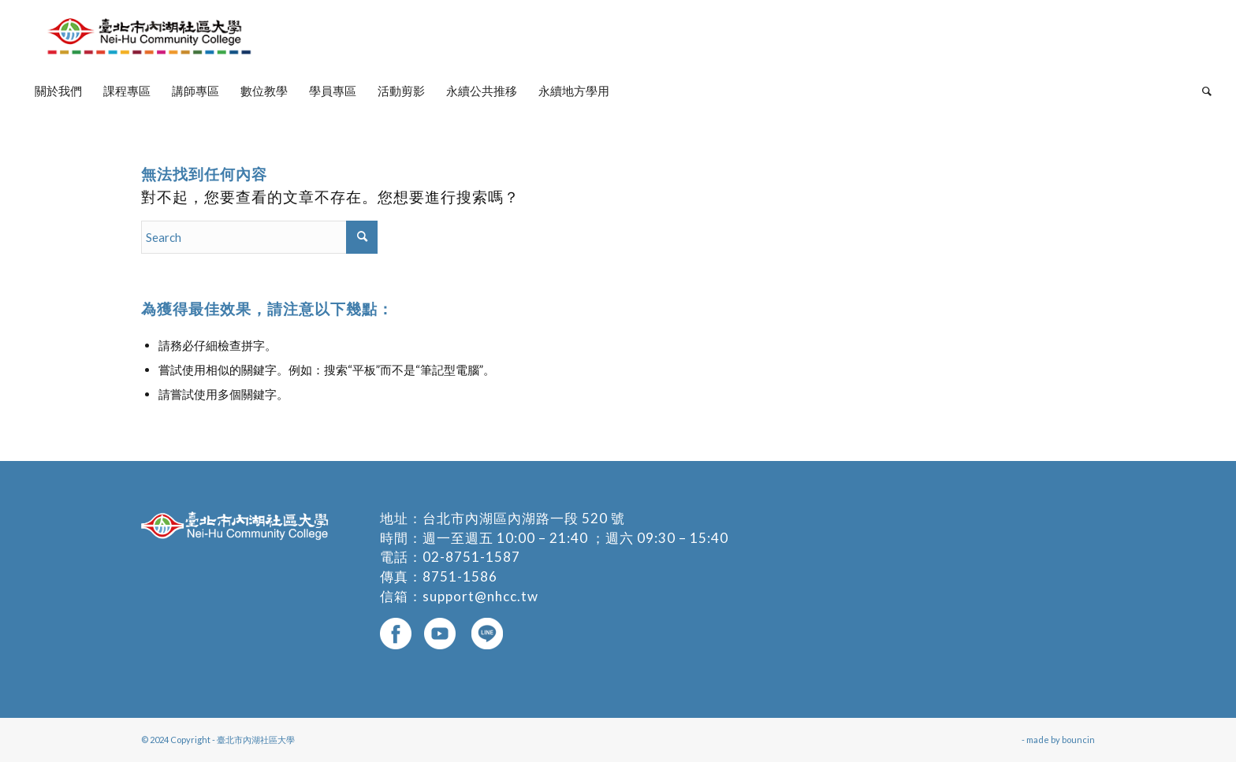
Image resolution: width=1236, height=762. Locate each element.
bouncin (1078, 739)
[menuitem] (58, 90)
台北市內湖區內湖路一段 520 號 (524, 518)
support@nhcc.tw (480, 596)
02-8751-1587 (471, 556)
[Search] (1202, 90)
